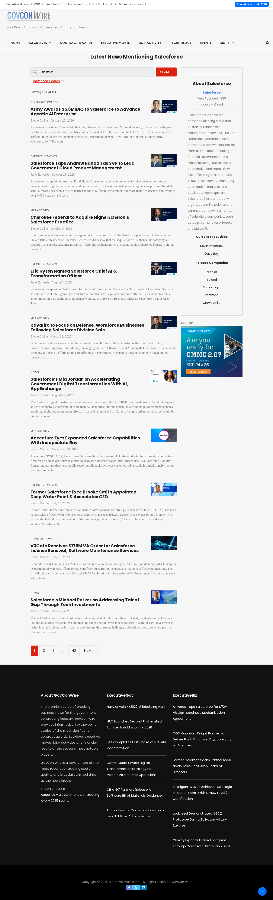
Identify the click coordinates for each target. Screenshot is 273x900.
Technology (181, 43)
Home (15, 43)
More (224, 43)
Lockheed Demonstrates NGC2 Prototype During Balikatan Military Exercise (200, 819)
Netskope (212, 295)
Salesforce (212, 92)
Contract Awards (76, 43)
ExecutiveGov (120, 695)
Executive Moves (115, 43)
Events (206, 43)
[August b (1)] (212, 351)
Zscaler (211, 272)
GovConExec (100, 4)
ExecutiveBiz (185, 695)
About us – (50, 794)
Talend (212, 279)
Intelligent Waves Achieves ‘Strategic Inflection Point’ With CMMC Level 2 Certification (202, 792)
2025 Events (60, 800)
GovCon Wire (182, 882)
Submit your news (129, 4)
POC (37, 4)
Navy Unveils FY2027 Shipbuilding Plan (136, 706)
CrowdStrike (212, 303)
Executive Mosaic (17, 4)
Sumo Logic (211, 287)
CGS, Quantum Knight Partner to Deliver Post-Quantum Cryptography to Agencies (202, 739)
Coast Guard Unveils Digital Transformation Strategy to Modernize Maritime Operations (132, 769)
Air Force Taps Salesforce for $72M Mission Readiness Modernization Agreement (200, 712)
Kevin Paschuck (211, 246)
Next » (89, 650)
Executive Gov (77, 4)
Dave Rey (212, 253)
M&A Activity (149, 43)
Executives (37, 43)
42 (74, 650)
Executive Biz (54, 4)
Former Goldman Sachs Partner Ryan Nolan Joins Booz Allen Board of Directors (202, 766)
